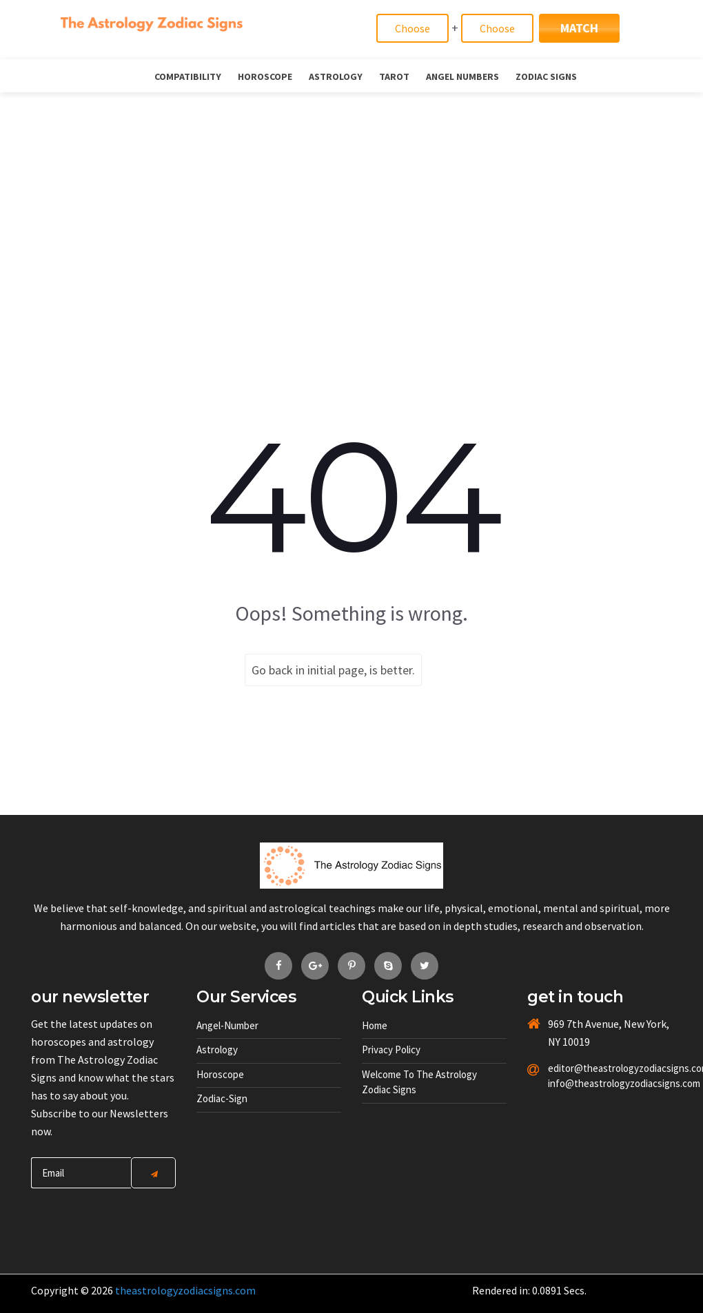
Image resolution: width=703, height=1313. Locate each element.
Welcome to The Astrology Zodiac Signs (419, 1082)
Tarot (394, 76)
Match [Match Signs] (579, 28)
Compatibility (187, 76)
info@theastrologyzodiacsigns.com (581, 1083)
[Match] (412, 28)
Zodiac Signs (546, 76)
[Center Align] (153, 1172)
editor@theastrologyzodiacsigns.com (581, 1068)
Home (374, 1025)
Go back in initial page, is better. (333, 670)
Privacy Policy (391, 1049)
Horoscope (265, 76)
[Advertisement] (351, 195)
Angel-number (227, 1025)
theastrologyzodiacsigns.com (185, 1290)
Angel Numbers (462, 76)
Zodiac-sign (221, 1098)
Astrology (336, 76)
